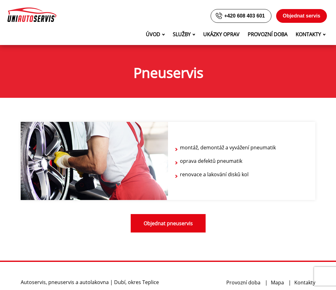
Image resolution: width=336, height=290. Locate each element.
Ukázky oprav (221, 34)
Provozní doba (267, 34)
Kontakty (308, 34)
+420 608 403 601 (240, 15)
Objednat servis (301, 15)
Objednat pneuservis (168, 223)
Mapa (277, 282)
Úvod (153, 34)
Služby (182, 34)
